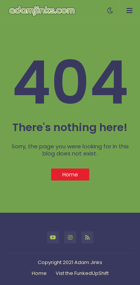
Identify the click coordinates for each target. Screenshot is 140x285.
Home (70, 174)
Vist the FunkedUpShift (82, 273)
